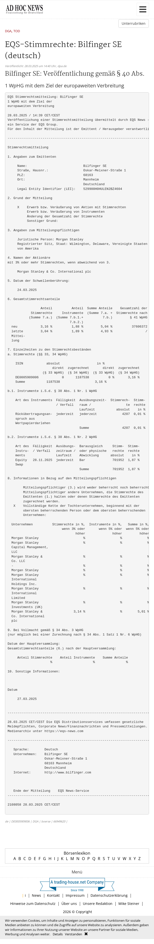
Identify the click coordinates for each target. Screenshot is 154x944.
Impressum (75, 895)
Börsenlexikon (77, 853)
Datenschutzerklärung (109, 895)
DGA (8, 31)
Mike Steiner (128, 903)
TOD (16, 31)
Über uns (69, 903)
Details (58, 934)
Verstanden (73, 934)
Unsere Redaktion (97, 903)
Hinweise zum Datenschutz (32, 903)
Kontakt (53, 895)
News (36, 895)
